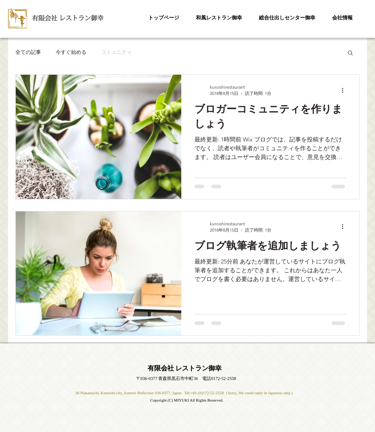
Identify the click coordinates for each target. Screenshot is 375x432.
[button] (350, 53)
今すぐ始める (71, 52)
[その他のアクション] (345, 90)
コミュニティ (116, 52)
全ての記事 (28, 52)
